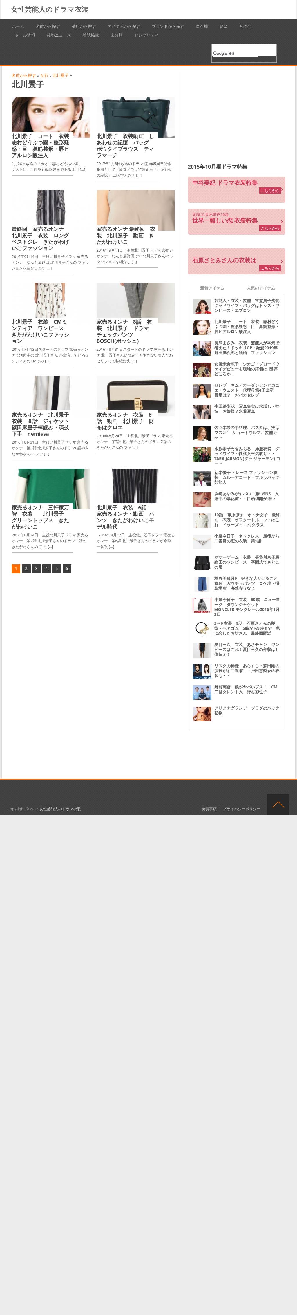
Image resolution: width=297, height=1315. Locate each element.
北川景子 (60, 75)
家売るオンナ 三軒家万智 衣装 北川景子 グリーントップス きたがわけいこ (40, 517)
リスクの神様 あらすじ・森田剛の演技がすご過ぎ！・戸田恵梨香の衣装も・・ (246, 670)
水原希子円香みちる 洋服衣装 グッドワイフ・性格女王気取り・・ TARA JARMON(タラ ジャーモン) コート (247, 456)
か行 (44, 75)
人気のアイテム (261, 288)
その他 (245, 26)
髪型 (224, 26)
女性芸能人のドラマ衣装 (49, 9)
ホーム (18, 26)
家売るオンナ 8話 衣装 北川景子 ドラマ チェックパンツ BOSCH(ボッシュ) (128, 331)
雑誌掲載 (91, 35)
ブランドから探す (168, 26)
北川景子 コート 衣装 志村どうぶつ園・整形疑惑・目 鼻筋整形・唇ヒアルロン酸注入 (43, 146)
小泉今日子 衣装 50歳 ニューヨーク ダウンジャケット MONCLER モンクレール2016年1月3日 (247, 607)
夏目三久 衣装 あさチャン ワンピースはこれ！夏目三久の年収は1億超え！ (246, 649)
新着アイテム (212, 288)
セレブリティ (146, 35)
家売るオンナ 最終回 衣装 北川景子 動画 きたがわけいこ (126, 235)
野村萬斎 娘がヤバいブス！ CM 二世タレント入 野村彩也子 (248, 689)
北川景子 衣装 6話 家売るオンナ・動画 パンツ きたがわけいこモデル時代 (125, 517)
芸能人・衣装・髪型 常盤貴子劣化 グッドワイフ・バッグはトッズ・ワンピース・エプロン (248, 305)
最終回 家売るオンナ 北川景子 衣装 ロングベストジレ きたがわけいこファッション (40, 238)
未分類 (117, 35)
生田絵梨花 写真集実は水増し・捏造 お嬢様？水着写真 (246, 409)
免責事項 (209, 808)
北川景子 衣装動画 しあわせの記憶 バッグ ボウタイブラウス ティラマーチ (125, 146)
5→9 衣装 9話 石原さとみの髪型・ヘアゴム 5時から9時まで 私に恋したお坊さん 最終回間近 (247, 628)
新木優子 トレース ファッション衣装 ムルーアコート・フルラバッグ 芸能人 (248, 477)
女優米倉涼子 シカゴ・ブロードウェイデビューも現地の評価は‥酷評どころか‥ (246, 369)
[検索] (235, 53)
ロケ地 (202, 26)
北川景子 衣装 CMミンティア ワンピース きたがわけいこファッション (40, 331)
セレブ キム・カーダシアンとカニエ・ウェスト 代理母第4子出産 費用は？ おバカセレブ (246, 390)
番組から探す (84, 26)
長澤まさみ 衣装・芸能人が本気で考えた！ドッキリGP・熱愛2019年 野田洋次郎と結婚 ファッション (248, 347)
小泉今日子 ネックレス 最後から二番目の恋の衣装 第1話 (246, 538)
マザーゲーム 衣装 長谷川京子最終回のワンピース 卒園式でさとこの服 (246, 562)
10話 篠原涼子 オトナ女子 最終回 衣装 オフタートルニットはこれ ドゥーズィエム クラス (247, 519)
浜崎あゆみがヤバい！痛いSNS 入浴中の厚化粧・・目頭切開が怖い (246, 496)
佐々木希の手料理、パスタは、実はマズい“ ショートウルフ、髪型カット (246, 432)
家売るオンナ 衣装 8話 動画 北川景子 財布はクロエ (125, 421)
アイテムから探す (124, 26)
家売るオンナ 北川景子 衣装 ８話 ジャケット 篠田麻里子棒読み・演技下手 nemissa (43, 424)
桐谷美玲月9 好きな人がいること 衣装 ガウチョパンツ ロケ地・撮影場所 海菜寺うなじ (248, 583)
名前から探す (48, 26)
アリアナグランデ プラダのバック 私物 (248, 710)
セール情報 (25, 35)
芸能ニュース (59, 35)
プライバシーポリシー (241, 808)
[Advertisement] (236, 112)
